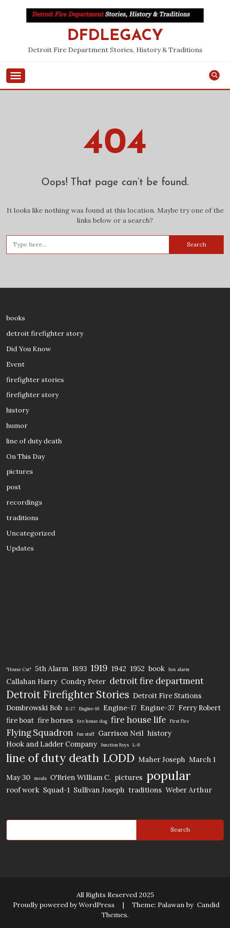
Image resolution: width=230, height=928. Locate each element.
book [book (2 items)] (156, 668)
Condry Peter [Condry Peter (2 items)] (83, 681)
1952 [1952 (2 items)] (137, 668)
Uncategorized (30, 533)
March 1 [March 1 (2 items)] (202, 759)
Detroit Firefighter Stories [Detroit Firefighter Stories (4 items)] (67, 694)
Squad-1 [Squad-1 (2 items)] (56, 790)
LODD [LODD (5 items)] (119, 758)
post (13, 487)
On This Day (25, 456)
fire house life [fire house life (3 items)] (138, 719)
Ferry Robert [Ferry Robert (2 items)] (200, 707)
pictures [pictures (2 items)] (129, 777)
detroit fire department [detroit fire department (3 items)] (157, 681)
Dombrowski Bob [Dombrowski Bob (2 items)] (34, 707)
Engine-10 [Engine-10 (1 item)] (89, 709)
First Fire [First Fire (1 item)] (179, 721)
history (17, 410)
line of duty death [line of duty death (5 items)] (52, 758)
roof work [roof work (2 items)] (22, 790)
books (15, 318)
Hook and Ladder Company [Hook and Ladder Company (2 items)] (51, 744)
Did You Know (28, 349)
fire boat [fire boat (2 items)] (20, 720)
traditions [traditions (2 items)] (145, 790)
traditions (22, 517)
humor (17, 425)
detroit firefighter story (44, 333)
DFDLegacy (115, 36)
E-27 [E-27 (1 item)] (70, 709)
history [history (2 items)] (159, 733)
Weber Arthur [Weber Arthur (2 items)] (189, 790)
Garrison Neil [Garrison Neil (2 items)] (120, 733)
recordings (24, 502)
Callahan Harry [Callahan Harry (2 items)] (31, 681)
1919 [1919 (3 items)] (99, 668)
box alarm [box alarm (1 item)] (179, 669)
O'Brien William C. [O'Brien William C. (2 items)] (80, 777)
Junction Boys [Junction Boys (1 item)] (115, 745)
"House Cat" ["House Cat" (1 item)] (18, 669)
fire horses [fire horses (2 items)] (55, 720)
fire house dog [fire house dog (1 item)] (92, 721)
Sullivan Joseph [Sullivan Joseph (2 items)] (99, 790)
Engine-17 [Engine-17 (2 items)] (120, 707)
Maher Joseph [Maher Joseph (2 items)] (161, 759)
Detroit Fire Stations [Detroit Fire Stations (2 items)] (167, 695)
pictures (19, 471)
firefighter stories (35, 379)
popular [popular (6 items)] (168, 775)
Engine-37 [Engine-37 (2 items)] (158, 707)
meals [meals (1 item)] (40, 778)
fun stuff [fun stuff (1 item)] (86, 734)
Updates (20, 548)
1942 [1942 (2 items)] (118, 668)
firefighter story (32, 394)
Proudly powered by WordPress (64, 904)
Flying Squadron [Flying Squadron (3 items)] (39, 732)
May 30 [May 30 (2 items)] (18, 777)
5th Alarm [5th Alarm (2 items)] (51, 668)
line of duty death (34, 441)
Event (15, 364)
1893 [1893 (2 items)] (79, 668)
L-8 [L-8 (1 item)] (136, 745)
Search (180, 829)
